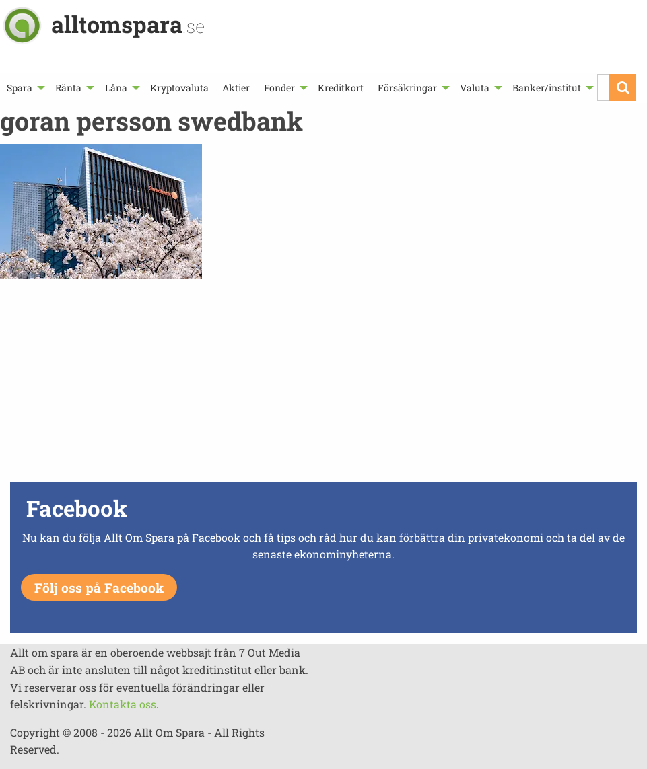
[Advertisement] (323, 383)
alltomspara (128, 24)
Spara (19, 87)
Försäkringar (407, 87)
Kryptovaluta (179, 87)
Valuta (474, 87)
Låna (116, 87)
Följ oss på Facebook (99, 587)
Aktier (236, 87)
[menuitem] (24, 88)
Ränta (68, 87)
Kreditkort (341, 87)
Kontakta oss (122, 704)
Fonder (279, 87)
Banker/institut (546, 87)
